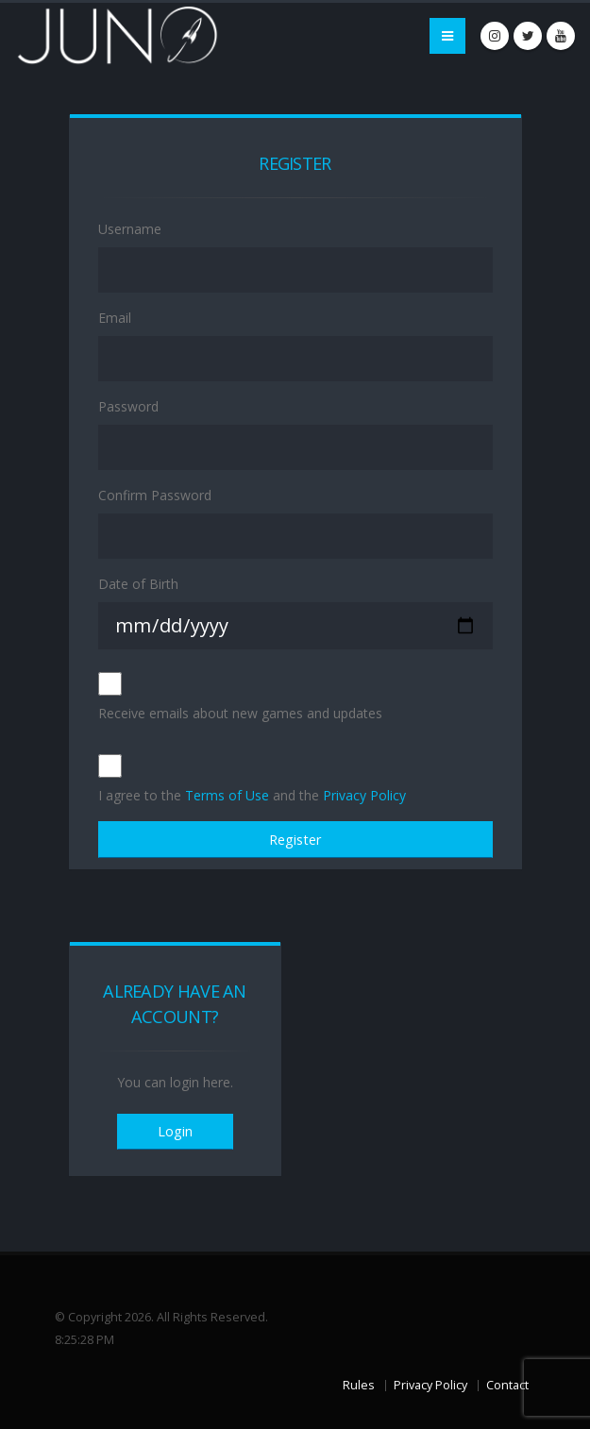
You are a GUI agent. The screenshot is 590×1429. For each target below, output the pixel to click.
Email (114, 318)
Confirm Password (154, 495)
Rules (359, 1385)
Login (175, 1131)
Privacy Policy (364, 795)
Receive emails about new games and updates (240, 713)
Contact (507, 1385)
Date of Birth (138, 584)
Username (129, 229)
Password (128, 406)
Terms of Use (227, 795)
